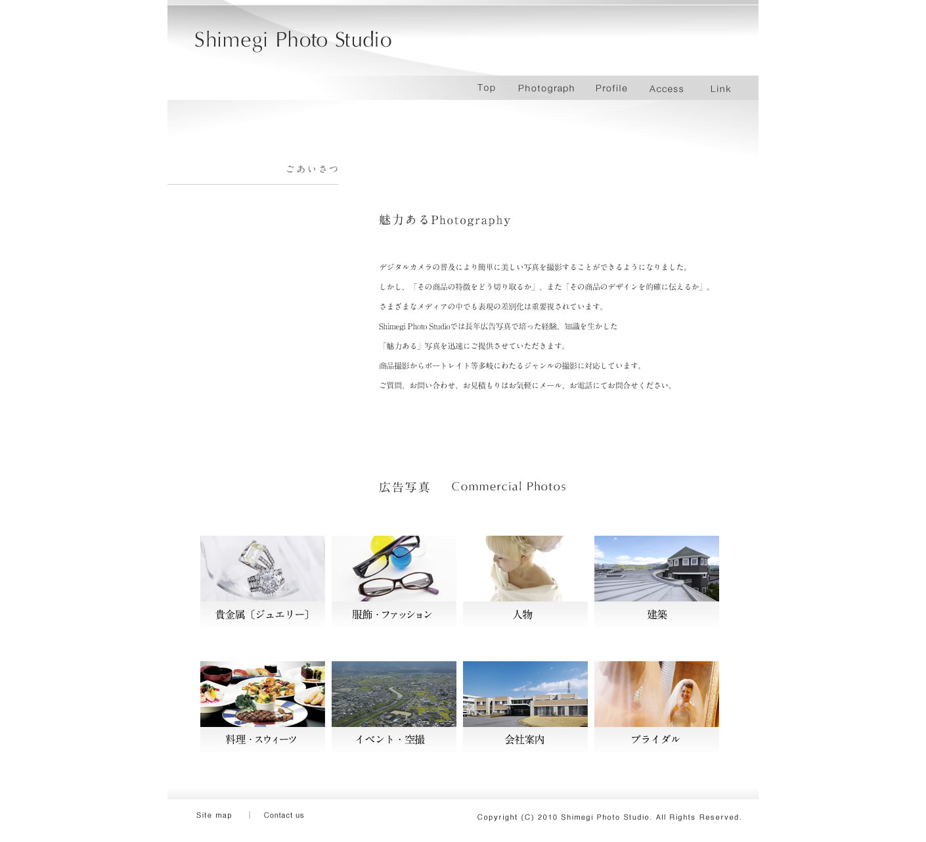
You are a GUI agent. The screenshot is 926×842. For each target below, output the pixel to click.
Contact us (292, 815)
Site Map (226, 815)
